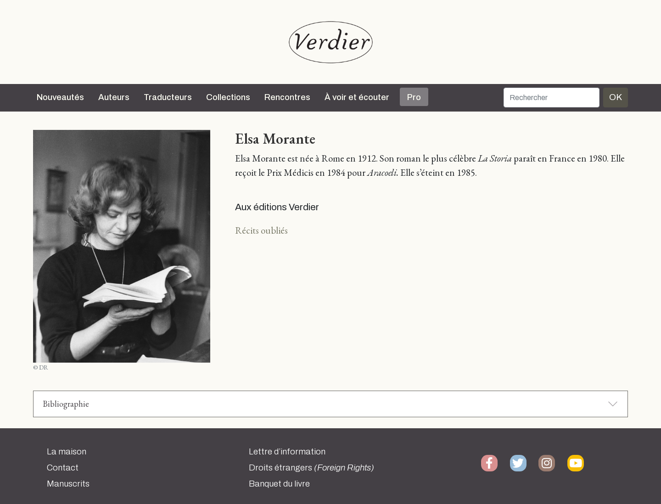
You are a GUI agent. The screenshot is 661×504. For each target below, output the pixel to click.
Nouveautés (60, 97)
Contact (62, 467)
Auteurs (113, 97)
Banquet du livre (279, 483)
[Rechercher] (551, 97)
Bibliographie (66, 403)
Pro (414, 97)
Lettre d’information (287, 451)
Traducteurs (168, 97)
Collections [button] (228, 97)
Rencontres (287, 97)
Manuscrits (68, 483)
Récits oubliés (261, 230)
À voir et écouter (357, 97)
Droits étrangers (311, 467)
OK (615, 97)
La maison (66, 451)
